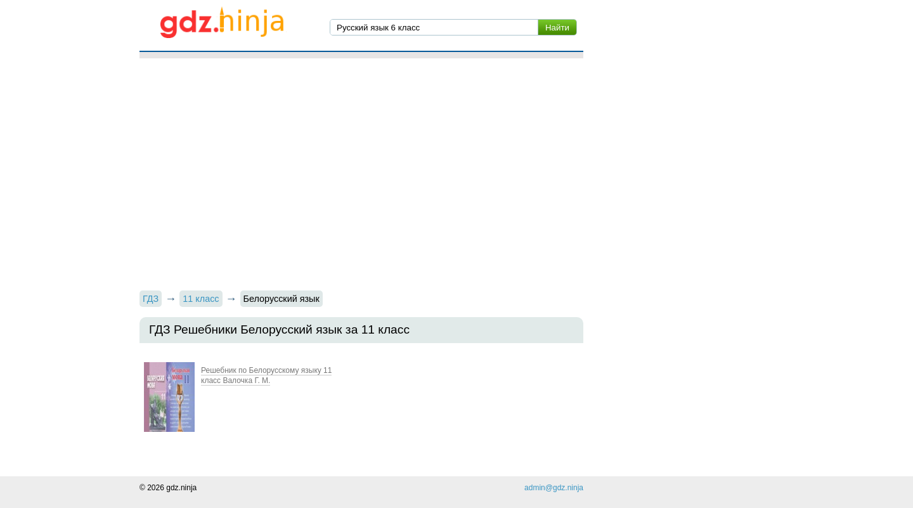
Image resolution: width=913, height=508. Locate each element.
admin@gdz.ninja (553, 487)
